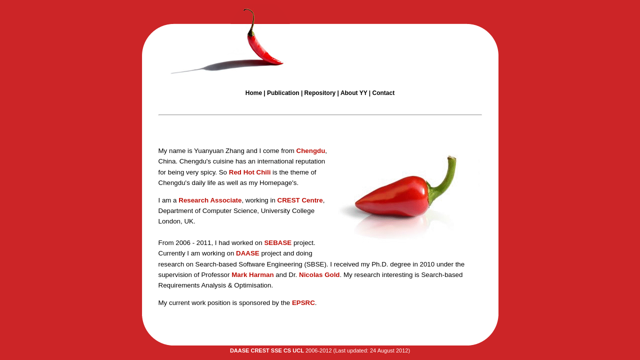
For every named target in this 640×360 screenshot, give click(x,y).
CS (287, 351)
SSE (276, 351)
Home (254, 93)
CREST (300, 200)
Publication (284, 93)
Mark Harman (253, 274)
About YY (354, 93)
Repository (320, 93)
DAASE (248, 253)
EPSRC (303, 302)
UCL (298, 351)
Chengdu (311, 150)
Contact (383, 93)
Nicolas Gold (319, 274)
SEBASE (278, 242)
